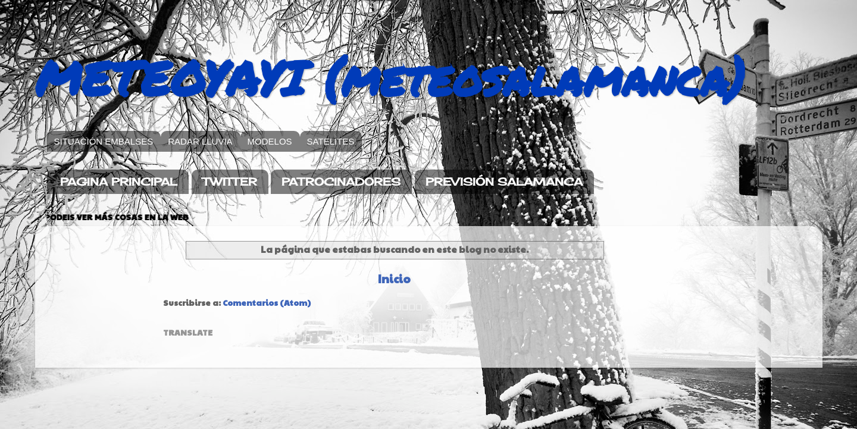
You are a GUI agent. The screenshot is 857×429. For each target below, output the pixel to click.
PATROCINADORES (341, 181)
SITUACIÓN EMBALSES (104, 141)
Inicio (394, 278)
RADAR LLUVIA (200, 141)
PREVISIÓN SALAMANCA (504, 181)
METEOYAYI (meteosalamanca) (390, 77)
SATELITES (331, 141)
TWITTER (229, 181)
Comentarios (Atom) (267, 302)
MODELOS (270, 141)
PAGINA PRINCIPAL (118, 181)
